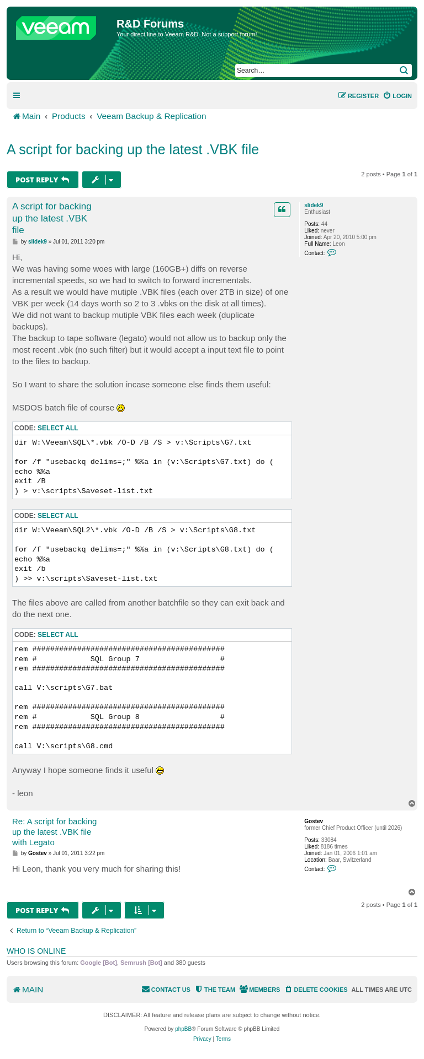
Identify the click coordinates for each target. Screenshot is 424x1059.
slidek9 (313, 205)
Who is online (36, 951)
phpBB (183, 1029)
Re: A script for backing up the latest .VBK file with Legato (54, 832)
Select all (58, 428)
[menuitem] (397, 95)
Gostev (313, 821)
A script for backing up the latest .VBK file (133, 149)
